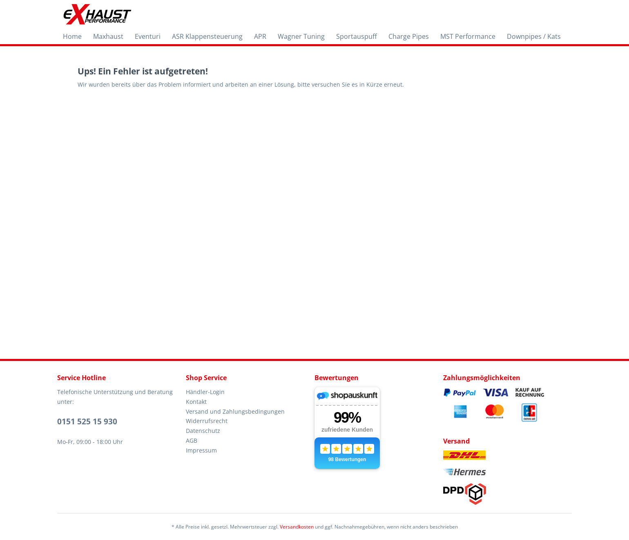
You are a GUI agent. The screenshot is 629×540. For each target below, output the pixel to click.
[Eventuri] (147, 36)
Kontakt (196, 402)
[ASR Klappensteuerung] (207, 36)
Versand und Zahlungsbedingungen (235, 411)
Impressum (201, 450)
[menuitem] (72, 36)
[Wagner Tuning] (301, 36)
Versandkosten (297, 526)
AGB (191, 440)
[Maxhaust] (108, 36)
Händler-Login (205, 392)
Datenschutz (203, 431)
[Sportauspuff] (356, 36)
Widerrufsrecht (207, 421)
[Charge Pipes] (409, 36)
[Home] (72, 36)
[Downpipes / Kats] (534, 36)
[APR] (260, 36)
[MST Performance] (468, 36)
